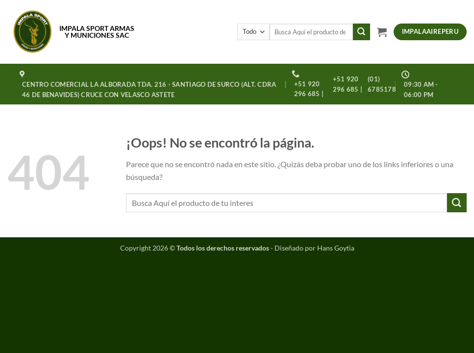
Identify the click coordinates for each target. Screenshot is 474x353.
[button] (382, 32)
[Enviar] (361, 32)
